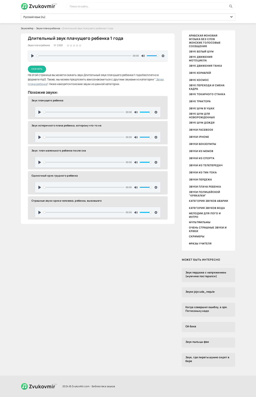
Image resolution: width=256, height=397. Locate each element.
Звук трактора (200, 101)
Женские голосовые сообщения (205, 44)
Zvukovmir (42, 6)
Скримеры (196, 236)
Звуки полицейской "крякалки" (204, 193)
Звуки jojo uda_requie (200, 292)
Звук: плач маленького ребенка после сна (58, 150)
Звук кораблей (200, 72)
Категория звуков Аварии (208, 201)
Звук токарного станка (207, 94)
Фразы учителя (200, 243)
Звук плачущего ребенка (47, 100)
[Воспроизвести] (32, 55)
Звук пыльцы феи (197, 342)
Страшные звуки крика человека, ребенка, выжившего (66, 200)
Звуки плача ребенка (48, 28)
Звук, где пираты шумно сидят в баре (207, 359)
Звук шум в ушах (201, 108)
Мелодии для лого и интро (205, 215)
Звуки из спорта (201, 158)
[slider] (84, 55)
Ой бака (190, 326)
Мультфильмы (199, 222)
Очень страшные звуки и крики (208, 229)
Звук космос (199, 80)
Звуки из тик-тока (203, 172)
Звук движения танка (205, 65)
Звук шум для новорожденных (202, 115)
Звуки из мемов (201, 151)
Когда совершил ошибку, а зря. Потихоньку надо (206, 309)
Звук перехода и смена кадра (207, 87)
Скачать (36, 68)
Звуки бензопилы (202, 144)
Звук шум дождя (202, 122)
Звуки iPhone (199, 136)
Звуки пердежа (200, 179)
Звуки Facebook (201, 129)
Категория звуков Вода (207, 208)
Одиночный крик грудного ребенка (54, 175)
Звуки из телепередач (206, 165)
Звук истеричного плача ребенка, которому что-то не (66, 125)
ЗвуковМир (27, 28)
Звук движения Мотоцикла (200, 58)
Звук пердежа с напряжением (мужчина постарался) (205, 274)
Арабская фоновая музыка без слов (203, 37)
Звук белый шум (201, 51)
